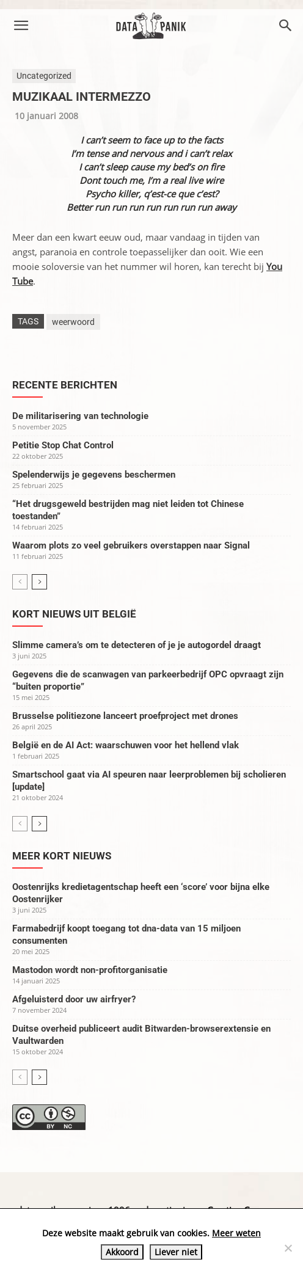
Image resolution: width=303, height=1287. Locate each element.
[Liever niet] (288, 1248)
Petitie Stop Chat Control (63, 445)
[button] (20, 25)
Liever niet (176, 1252)
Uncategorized (43, 76)
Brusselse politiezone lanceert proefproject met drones (125, 715)
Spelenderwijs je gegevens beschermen (93, 474)
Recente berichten (64, 385)
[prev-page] (19, 581)
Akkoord (122, 1252)
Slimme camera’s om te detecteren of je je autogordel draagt (136, 645)
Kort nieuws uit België (74, 614)
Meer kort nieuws (61, 856)
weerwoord (73, 322)
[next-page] (39, 581)
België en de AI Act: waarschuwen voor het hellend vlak (125, 745)
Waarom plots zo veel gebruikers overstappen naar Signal (131, 545)
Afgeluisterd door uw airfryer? (74, 999)
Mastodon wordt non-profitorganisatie (89, 969)
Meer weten (236, 1233)
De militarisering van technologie (80, 415)
